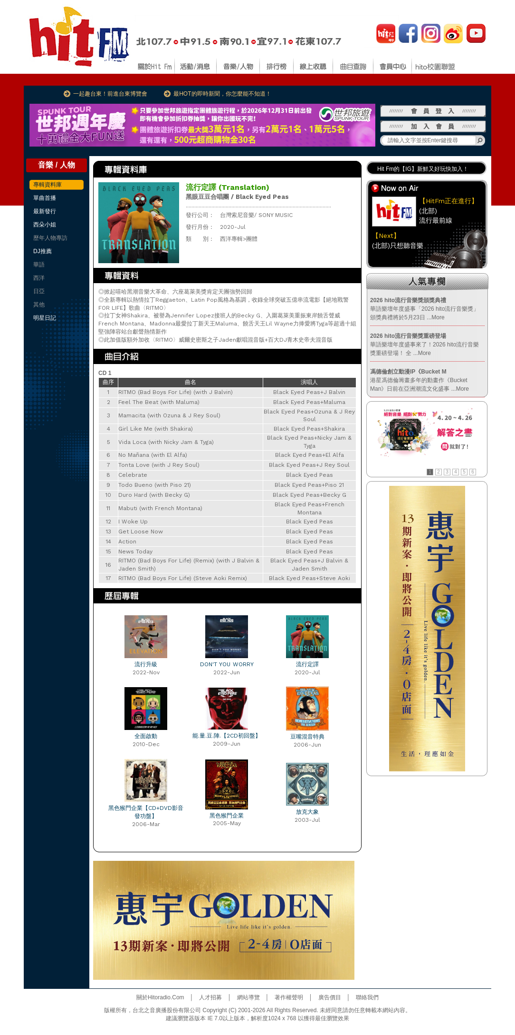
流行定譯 (307, 664)
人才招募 (210, 997)
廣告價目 (329, 997)
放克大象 (307, 811)
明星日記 (44, 318)
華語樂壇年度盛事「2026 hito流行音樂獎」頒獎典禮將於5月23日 (424, 309)
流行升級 (145, 664)
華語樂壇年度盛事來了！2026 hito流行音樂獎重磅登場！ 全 (424, 344)
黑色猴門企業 (227, 815)
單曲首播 (44, 198)
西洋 (39, 278)
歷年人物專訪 (50, 238)
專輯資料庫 (47, 184)
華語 (39, 264)
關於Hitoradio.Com (160, 997)
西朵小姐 (44, 224)
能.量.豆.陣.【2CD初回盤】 (226, 735)
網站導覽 (248, 997)
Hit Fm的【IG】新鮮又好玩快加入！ (422, 169)
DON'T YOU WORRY (227, 664)
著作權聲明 (289, 997)
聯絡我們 (367, 997)
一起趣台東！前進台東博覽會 (110, 93)
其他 (39, 304)
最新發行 (44, 211)
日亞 (39, 291)
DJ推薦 (42, 251)
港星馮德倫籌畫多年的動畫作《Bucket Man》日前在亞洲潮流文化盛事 (419, 380)
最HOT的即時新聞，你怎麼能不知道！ (222, 93)
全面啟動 (145, 736)
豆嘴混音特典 (307, 736)
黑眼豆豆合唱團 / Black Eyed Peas (237, 196)
